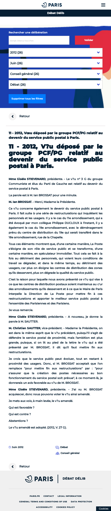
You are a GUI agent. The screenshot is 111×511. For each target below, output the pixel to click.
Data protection (81, 501)
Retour (19, 116)
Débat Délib (74, 478)
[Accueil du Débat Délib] (44, 5)
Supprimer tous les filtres (27, 98)
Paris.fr (35, 496)
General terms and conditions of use (43, 501)
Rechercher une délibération (28, 32)
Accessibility (44, 507)
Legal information (70, 496)
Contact (48, 496)
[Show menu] (105, 5)
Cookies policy (65, 507)
